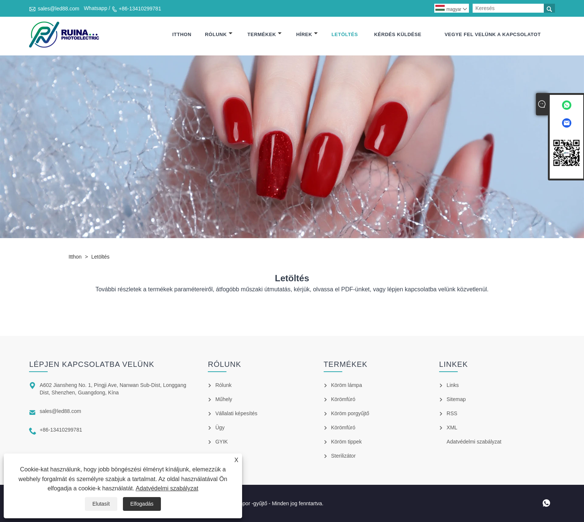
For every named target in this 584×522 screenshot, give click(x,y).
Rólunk (218, 34)
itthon (181, 34)
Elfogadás (141, 504)
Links (453, 385)
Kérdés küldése (397, 34)
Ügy (220, 427)
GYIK (221, 442)
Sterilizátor (343, 456)
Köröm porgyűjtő (350, 413)
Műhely (223, 399)
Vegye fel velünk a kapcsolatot (493, 34)
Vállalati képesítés (236, 413)
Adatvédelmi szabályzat (167, 488)
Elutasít (101, 504)
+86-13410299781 (140, 9)
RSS (452, 413)
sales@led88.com (58, 9)
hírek (307, 34)
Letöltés (344, 34)
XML (452, 427)
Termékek (264, 34)
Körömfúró (343, 399)
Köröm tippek (346, 442)
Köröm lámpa (346, 385)
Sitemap (456, 399)
